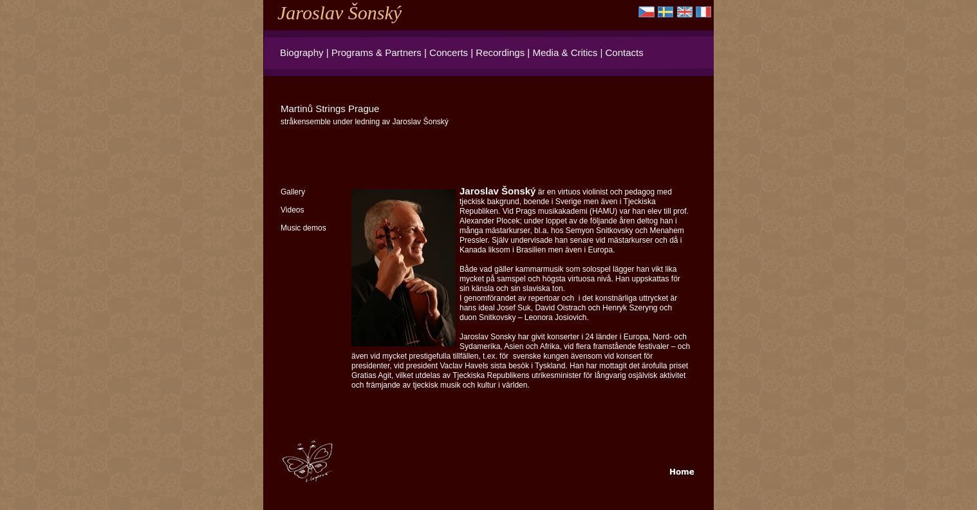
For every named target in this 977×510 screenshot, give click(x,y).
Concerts (448, 52)
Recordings (500, 52)
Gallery (293, 191)
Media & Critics (564, 52)
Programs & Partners (376, 52)
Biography (302, 52)
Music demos (303, 227)
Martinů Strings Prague (330, 108)
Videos (292, 209)
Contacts (625, 52)
